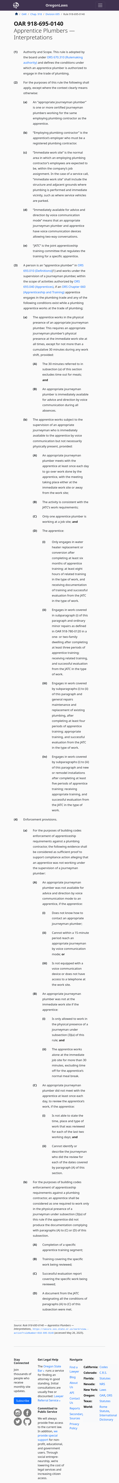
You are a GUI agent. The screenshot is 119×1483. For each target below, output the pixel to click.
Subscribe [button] (22, 1401)
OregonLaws (57, 5)
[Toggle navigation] (100, 5)
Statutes (105, 1378)
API (72, 1393)
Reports (75, 1408)
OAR (24, 14)
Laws (103, 1390)
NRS (102, 1384)
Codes (104, 1367)
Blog (73, 1377)
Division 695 (53, 14)
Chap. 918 (36, 14)
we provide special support (48, 1435)
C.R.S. (103, 1373)
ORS (109, 1395)
